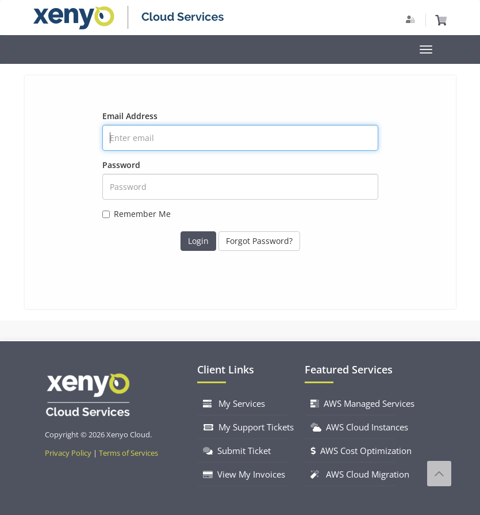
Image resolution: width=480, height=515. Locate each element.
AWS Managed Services (352, 403)
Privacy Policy (68, 453)
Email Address (130, 115)
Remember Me (136, 213)
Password (121, 164)
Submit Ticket (237, 450)
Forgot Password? (259, 240)
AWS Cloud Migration (352, 474)
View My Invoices (244, 474)
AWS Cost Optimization (352, 450)
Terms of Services (128, 453)
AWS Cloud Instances (352, 427)
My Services (234, 403)
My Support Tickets (245, 427)
